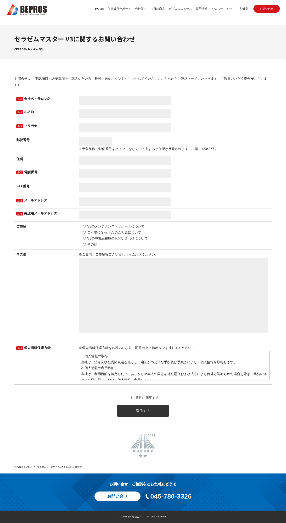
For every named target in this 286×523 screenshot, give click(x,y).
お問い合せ (266, 8)
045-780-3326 (168, 496)
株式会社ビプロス (23, 466)
